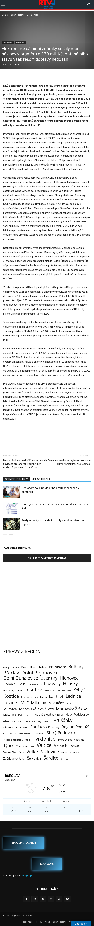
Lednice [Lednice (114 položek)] (73, 696)
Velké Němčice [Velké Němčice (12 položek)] (13, 752)
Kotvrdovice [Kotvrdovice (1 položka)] (26, 697)
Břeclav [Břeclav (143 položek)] (11, 672)
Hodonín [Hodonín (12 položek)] (9, 684)
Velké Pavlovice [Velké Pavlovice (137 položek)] (42, 751)
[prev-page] (5, 536)
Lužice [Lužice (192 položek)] (10, 702)
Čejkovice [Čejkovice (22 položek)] (34, 758)
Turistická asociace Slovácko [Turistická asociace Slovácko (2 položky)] (16, 739)
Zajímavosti (32, 14)
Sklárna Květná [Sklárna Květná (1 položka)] (25, 733)
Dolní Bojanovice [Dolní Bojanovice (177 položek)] (40, 672)
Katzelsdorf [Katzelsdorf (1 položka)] (49, 691)
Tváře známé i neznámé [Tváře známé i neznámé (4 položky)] (71, 739)
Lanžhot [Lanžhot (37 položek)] (56, 696)
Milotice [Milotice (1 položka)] (70, 703)
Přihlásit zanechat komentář (47, 558)
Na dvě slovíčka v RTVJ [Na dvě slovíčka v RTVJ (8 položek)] (49, 714)
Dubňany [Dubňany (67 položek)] (48, 678)
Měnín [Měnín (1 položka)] (29, 715)
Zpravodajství (17, 14)
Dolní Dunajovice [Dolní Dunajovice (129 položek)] (20, 678)
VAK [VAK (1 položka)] (32, 746)
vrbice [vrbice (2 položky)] (65, 752)
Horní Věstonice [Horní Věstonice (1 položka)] (35, 684)
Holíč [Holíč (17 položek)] (22, 684)
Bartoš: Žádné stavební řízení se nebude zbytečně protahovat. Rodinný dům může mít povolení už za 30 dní (25, 464)
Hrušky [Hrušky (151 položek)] (70, 683)
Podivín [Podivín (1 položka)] (27, 721)
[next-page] (11, 536)
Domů (5, 14)
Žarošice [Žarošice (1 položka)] (64, 759)
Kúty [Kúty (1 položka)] (36, 697)
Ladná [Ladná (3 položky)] (43, 696)
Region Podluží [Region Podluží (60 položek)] (75, 726)
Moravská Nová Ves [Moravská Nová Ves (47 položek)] (36, 709)
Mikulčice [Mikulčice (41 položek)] (56, 703)
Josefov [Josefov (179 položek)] (34, 689)
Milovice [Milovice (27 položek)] (10, 709)
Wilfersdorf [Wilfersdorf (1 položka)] (75, 752)
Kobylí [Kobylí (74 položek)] (79, 690)
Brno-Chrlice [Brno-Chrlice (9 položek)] (38, 667)
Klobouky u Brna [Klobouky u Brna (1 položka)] (63, 691)
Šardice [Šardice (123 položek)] (51, 758)
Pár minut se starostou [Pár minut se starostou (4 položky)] (15, 727)
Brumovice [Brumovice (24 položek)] (57, 667)
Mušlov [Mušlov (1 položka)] (21, 715)
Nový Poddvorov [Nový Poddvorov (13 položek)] (77, 714)
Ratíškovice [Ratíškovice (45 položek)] (40, 727)
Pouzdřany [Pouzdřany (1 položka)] (36, 721)
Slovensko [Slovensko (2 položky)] (39, 733)
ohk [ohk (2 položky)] (19, 721)
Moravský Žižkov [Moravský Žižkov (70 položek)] (71, 709)
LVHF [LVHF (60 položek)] (24, 702)
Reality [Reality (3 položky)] (55, 727)
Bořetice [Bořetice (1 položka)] (15, 667)
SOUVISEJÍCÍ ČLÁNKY (16, 479)
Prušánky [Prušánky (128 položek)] (63, 720)
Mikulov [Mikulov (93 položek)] (38, 702)
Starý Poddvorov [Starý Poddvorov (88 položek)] (63, 732)
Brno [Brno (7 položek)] (24, 667)
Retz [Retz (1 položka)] (5, 733)
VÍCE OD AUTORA (41, 479)
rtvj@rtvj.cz (28, 875)
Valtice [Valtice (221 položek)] (44, 745)
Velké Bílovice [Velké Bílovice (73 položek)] (66, 745)
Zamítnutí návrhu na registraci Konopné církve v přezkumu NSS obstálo (69, 462)
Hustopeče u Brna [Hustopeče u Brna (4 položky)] (13, 690)
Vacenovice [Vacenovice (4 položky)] (22, 746)
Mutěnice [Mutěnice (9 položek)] (9, 714)
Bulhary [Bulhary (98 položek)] (76, 666)
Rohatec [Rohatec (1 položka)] (13, 733)
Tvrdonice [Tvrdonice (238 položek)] (44, 739)
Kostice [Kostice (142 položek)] (11, 696)
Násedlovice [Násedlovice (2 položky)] (9, 721)
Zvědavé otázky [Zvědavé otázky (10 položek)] (13, 758)
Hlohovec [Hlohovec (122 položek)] (69, 678)
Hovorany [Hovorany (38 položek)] (52, 683)
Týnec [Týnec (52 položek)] (8, 745)
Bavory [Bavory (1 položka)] (6, 667)
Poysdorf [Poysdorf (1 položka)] (47, 721)
